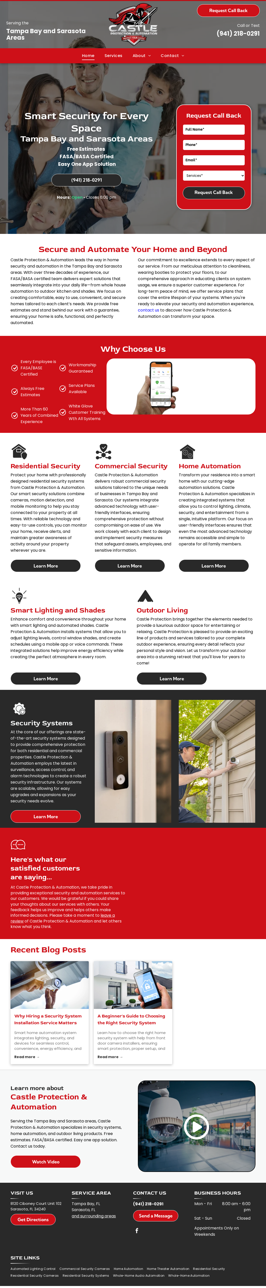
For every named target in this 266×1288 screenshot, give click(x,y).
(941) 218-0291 (238, 33)
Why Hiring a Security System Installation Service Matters (48, 1009)
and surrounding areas (94, 1206)
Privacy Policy (60, 1281)
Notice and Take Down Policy (158, 1281)
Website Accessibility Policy (197, 1281)
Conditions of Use (126, 1281)
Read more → (27, 1046)
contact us (148, 310)
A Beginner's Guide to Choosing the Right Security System (131, 1009)
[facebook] (137, 1221)
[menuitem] (88, 55)
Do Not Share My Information (93, 1281)
